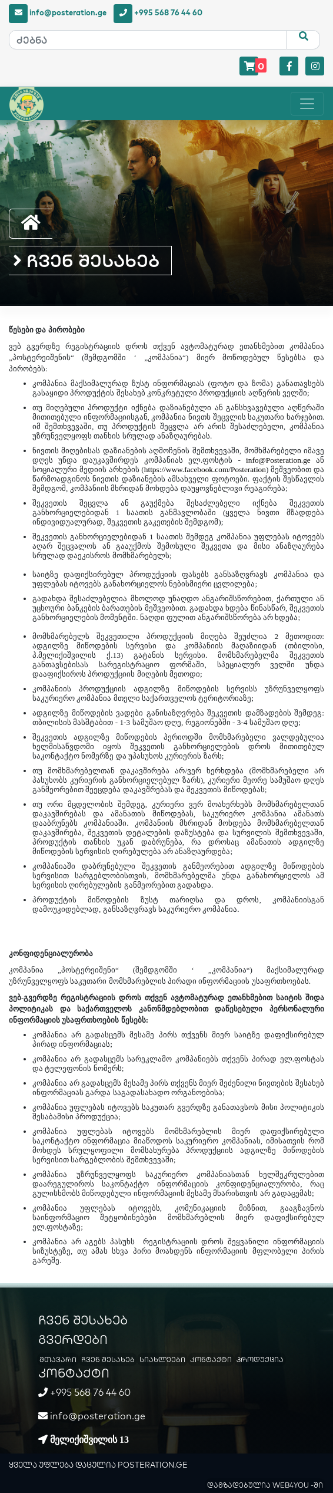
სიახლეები (162, 1359)
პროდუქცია (260, 1359)
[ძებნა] (148, 40)
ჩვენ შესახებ (86, 260)
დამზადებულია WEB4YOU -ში (265, 1485)
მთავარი (57, 1359)
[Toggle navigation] (307, 104)
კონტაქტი (211, 1359)
